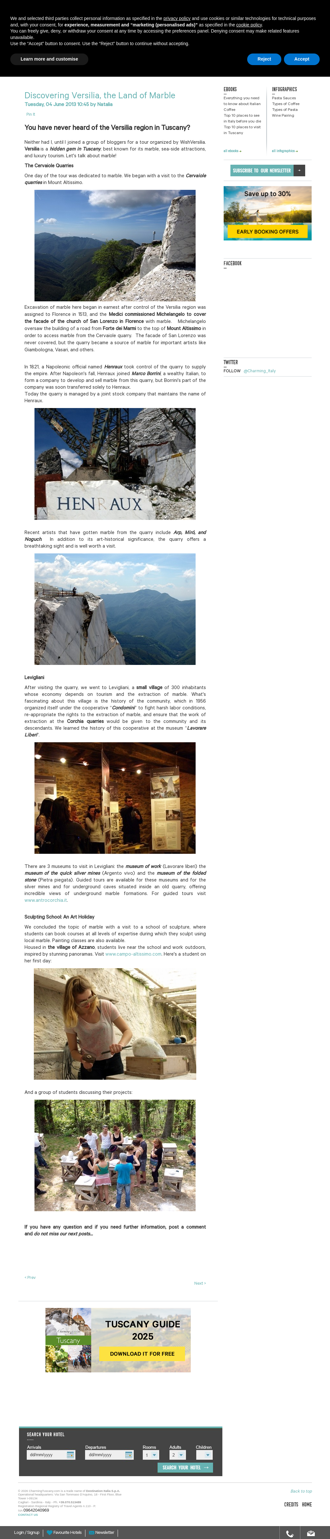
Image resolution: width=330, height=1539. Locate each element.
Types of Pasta (285, 110)
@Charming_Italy (260, 371)
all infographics (285, 151)
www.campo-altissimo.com (133, 955)
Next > (200, 1283)
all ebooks (232, 151)
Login (19, 1533)
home (307, 1505)
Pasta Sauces (284, 98)
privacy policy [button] (176, 18)
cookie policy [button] (249, 24)
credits (291, 1505)
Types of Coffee (285, 104)
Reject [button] (264, 59)
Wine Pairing (283, 116)
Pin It (30, 114)
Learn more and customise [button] (49, 59)
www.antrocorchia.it (45, 901)
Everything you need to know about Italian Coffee (242, 104)
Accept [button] (301, 59)
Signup (33, 1533)
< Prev (30, 1278)
